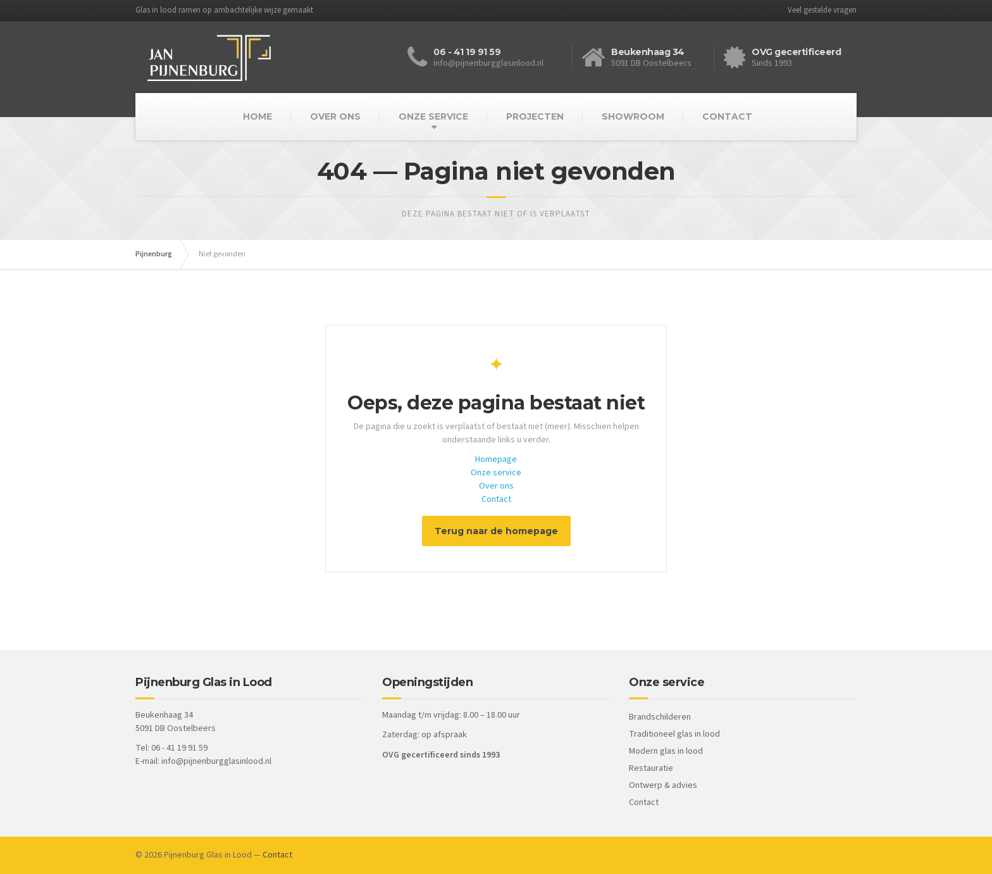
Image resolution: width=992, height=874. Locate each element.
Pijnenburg (153, 254)
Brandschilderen (660, 717)
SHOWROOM (633, 116)
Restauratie (651, 768)
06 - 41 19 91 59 (466, 52)
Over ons (496, 486)
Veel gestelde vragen (822, 10)
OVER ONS (335, 116)
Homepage (496, 459)
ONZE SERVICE (433, 116)
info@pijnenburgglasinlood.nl (216, 761)
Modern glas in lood (666, 751)
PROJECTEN (535, 116)
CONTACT (727, 116)
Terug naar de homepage (496, 531)
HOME (257, 116)
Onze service (496, 472)
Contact (496, 499)
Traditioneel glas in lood (674, 734)
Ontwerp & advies (663, 785)
